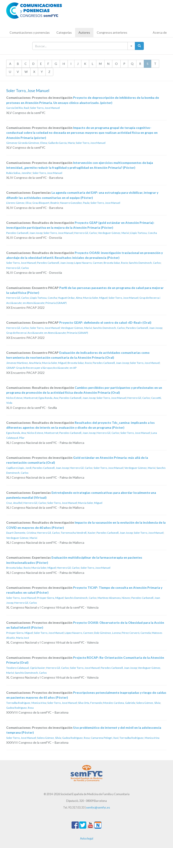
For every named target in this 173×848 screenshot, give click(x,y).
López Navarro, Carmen (88, 262)
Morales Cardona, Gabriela (119, 702)
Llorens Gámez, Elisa (18, 202)
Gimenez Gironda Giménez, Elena (26, 142)
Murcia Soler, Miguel (95, 297)
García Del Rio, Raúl (17, 107)
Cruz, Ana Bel (14, 502)
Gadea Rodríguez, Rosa (20, 707)
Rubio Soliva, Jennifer (18, 173)
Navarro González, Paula (74, 202)
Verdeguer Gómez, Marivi (113, 233)
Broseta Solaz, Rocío (116, 262)
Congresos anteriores (112, 32)
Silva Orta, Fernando (90, 702)
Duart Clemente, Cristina (21, 532)
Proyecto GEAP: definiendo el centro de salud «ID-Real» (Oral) (105, 322)
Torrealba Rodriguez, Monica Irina (26, 702)
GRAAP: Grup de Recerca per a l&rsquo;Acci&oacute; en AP (41, 367)
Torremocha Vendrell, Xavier (78, 532)
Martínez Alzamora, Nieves (114, 597)
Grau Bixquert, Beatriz (45, 202)
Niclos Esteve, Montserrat (21, 397)
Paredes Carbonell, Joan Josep (24, 233)
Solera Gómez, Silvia (148, 702)
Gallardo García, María (61, 142)
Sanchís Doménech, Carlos (145, 262)
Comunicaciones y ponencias (30, 32)
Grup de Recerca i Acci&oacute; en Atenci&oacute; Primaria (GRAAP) (47, 332)
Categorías (64, 32)
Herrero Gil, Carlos (85, 233)
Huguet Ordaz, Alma (70, 297)
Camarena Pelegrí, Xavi (104, 737)
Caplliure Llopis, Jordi (18, 467)
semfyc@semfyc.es (98, 807)
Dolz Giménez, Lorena (107, 632)
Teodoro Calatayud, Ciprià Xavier (25, 667)
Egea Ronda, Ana (48, 397)
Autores (84, 32)
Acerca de (160, 32)
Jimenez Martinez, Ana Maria (23, 362)
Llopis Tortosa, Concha (143, 233)
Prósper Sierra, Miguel (50, 597)
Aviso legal (86, 838)
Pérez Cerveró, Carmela (136, 632)
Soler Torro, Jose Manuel (45, 107)
